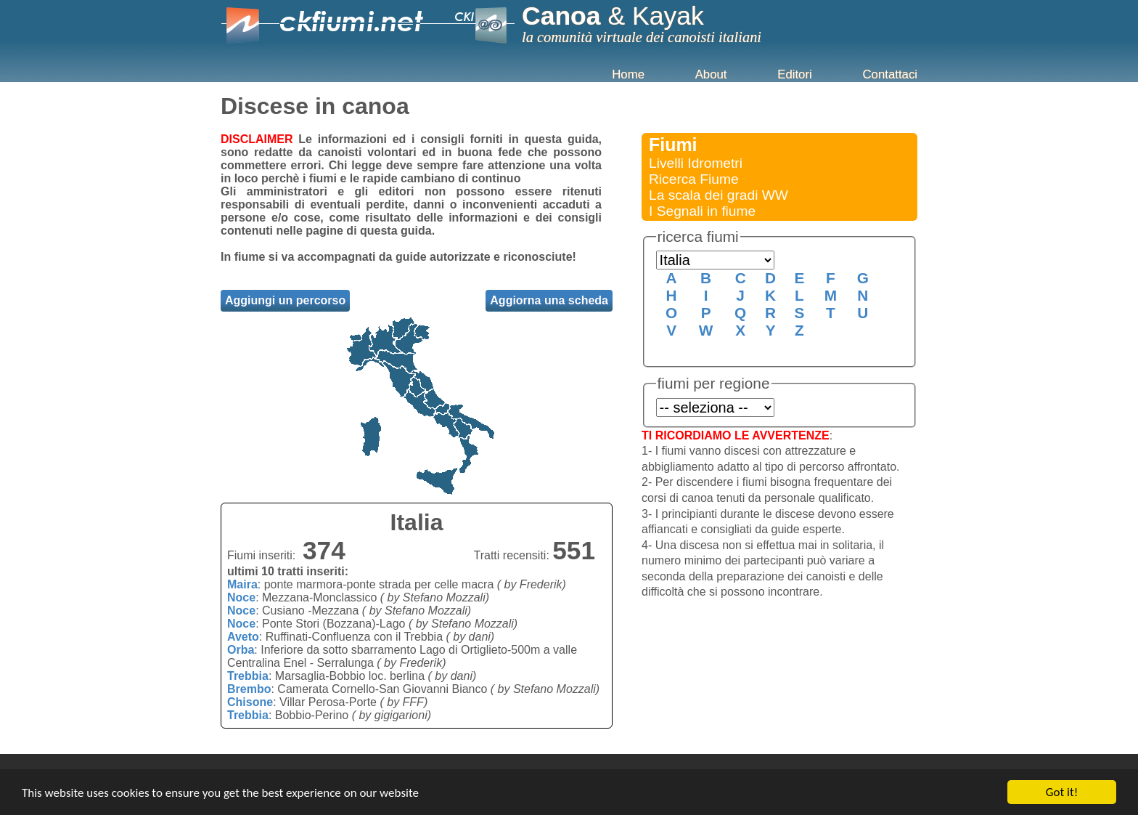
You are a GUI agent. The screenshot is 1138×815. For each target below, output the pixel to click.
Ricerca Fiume (694, 179)
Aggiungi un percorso (285, 300)
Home (628, 74)
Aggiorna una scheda (549, 300)
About (711, 74)
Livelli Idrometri (695, 163)
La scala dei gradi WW (718, 195)
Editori (794, 74)
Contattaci (889, 74)
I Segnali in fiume (702, 211)
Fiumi (673, 144)
